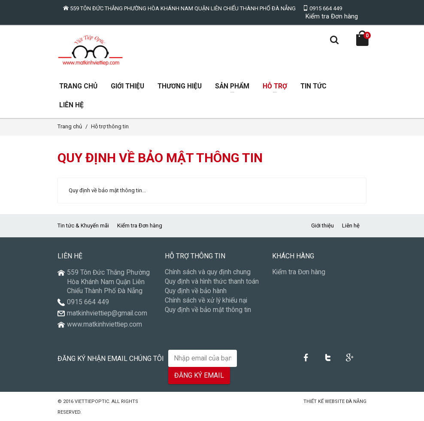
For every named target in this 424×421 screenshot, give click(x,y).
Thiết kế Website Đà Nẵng (334, 401)
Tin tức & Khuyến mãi (83, 225)
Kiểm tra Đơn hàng (332, 16)
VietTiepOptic (92, 401)
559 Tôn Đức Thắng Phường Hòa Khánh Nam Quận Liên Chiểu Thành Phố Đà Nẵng (179, 8)
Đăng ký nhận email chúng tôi (111, 358)
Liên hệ (351, 225)
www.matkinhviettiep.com (104, 324)
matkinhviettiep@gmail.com (107, 313)
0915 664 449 (322, 8)
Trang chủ (70, 126)
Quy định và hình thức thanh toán (212, 281)
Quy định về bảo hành (196, 291)
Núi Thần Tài (286, 401)
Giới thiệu (322, 225)
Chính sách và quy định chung (208, 272)
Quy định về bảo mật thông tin (208, 310)
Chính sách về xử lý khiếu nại (206, 300)
